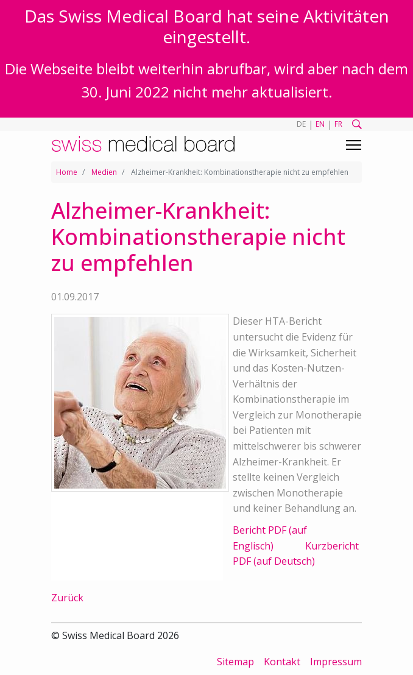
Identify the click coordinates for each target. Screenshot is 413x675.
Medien (104, 172)
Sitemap (235, 661)
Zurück (67, 597)
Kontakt (282, 661)
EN (320, 124)
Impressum (336, 661)
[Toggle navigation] (353, 145)
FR (338, 124)
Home (66, 172)
